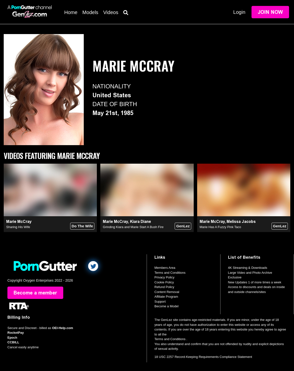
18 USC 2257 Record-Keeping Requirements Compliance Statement (203, 357)
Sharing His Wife (18, 227)
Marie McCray (19, 221)
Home (70, 12)
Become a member (35, 293)
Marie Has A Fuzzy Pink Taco (220, 227)
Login (239, 12)
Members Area (164, 268)
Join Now (270, 12)
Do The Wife (82, 226)
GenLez (182, 226)
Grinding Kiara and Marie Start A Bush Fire (133, 227)
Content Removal (166, 292)
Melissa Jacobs (241, 221)
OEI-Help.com (62, 328)
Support (160, 301)
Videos (110, 12)
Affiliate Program (166, 296)
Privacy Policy (164, 277)
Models (90, 12)
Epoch (12, 337)
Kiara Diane (140, 221)
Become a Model (166, 306)
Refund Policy (164, 287)
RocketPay (15, 332)
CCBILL (13, 342)
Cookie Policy (164, 282)
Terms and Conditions (170, 272)
